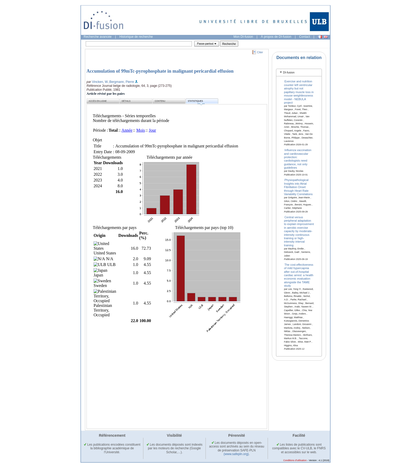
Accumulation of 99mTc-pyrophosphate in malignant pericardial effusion (160, 71)
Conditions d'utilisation (295, 460)
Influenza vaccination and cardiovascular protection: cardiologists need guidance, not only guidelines (297, 158)
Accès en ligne (98, 101)
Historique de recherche (136, 37)
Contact (304, 37)
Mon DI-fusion (243, 37)
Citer (260, 52)
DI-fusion (289, 72)
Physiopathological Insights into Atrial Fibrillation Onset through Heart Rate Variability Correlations (298, 187)
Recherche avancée (98, 37)
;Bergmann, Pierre (121, 82)
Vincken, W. (100, 82)
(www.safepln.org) (236, 454)
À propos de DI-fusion (276, 37)
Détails (126, 101)
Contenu (160, 101)
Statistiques (196, 102)
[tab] (299, 72)
